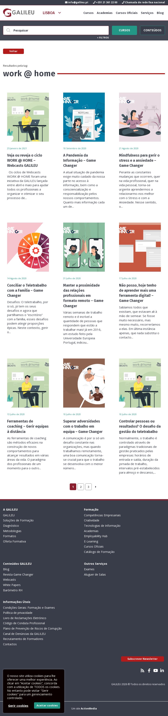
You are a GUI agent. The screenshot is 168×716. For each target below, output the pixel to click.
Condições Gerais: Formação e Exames (29, 608)
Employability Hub (95, 536)
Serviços (147, 13)
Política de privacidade (17, 613)
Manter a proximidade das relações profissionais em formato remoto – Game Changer (83, 295)
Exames (89, 569)
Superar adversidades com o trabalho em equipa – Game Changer (83, 426)
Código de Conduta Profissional (24, 623)
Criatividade (91, 520)
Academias (105, 13)
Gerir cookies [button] (18, 706)
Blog (160, 13)
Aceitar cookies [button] (47, 705)
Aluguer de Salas (95, 574)
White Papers (12, 585)
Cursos (88, 13)
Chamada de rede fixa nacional (143, 2)
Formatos (9, 536)
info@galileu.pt (76, 2)
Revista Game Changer (18, 574)
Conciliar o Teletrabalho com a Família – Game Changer (27, 290)
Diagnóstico (11, 526)
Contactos (10, 644)
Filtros (103, 37)
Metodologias (12, 531)
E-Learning (91, 541)
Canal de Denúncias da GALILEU (24, 634)
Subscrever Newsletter (142, 659)
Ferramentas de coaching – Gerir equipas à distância (28, 426)
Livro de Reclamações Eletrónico (24, 618)
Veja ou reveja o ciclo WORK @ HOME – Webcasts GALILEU (24, 160)
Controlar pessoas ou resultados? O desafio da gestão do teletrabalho (140, 426)
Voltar (13, 51)
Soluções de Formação (18, 520)
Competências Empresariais (102, 515)
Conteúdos (152, 29)
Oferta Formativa (14, 541)
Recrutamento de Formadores (23, 639)
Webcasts (9, 580)
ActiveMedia (89, 708)
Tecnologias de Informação (102, 526)
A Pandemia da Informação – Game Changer (79, 160)
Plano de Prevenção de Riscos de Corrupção (32, 628)
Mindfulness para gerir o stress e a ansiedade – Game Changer (139, 160)
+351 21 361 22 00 (105, 2)
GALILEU (9, 515)
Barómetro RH (12, 590)
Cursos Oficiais (127, 13)
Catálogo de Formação (99, 552)
